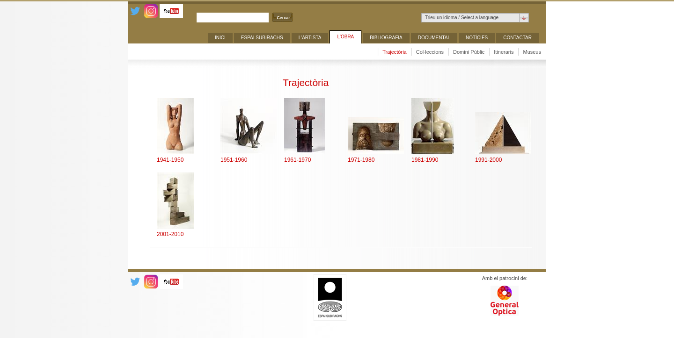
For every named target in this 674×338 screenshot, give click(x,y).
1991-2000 (488, 160)
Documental (434, 37)
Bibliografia (386, 37)
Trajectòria (394, 52)
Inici (220, 37)
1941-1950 (170, 160)
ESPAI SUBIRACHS (262, 37)
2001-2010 (170, 234)
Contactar (517, 37)
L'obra (345, 36)
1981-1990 (424, 160)
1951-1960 (233, 160)
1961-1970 (297, 160)
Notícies (477, 37)
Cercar (283, 17)
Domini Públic (468, 52)
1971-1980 (361, 160)
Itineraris (503, 52)
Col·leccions (430, 52)
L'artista (310, 37)
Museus (532, 52)
